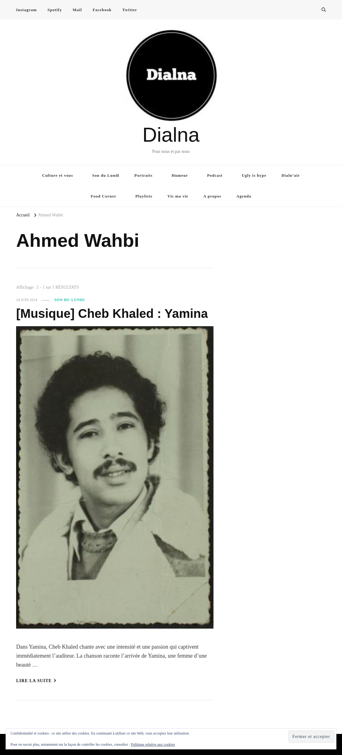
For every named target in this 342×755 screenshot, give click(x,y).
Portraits (143, 175)
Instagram (26, 9)
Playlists (143, 196)
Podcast (214, 175)
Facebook (102, 9)
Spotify (54, 9)
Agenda (244, 196)
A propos (212, 196)
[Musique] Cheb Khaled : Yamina (112, 313)
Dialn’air (290, 175)
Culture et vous (57, 175)
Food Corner (103, 196)
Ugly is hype (254, 175)
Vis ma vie (178, 196)
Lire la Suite (36, 680)
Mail (77, 9)
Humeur (180, 175)
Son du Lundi (105, 175)
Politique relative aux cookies (153, 744)
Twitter (129, 9)
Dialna (171, 134)
